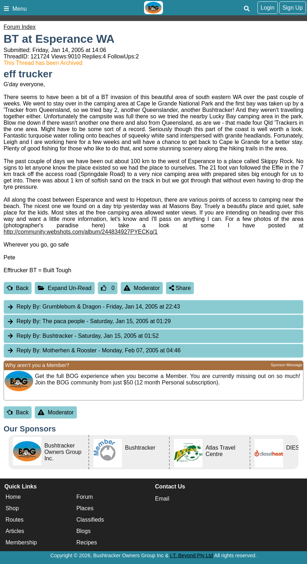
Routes (14, 520)
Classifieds (90, 520)
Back (18, 288)
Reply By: (28, 307)
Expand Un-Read (64, 288)
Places (84, 508)
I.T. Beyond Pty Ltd (191, 555)
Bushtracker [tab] (83, 336)
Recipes (86, 542)
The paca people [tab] (89, 321)
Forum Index (20, 27)
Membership (21, 542)
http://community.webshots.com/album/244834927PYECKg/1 (81, 232)
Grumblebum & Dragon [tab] (93, 307)
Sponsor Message (286, 365)
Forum (84, 497)
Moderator (142, 288)
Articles (14, 531)
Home (13, 497)
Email (162, 499)
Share (180, 288)
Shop (12, 508)
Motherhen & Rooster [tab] (94, 351)
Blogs (83, 531)
